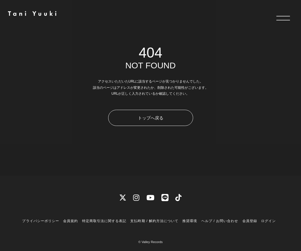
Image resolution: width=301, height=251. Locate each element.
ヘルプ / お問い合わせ (219, 221)
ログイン (268, 221)
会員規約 (70, 221)
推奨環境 (189, 221)
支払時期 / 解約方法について (154, 221)
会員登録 (249, 221)
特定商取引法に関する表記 (104, 221)
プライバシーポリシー (40, 221)
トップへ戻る (150, 117)
